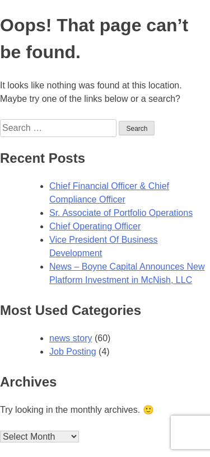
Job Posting (72, 351)
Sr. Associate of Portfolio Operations (121, 213)
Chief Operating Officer (95, 226)
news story (70, 338)
